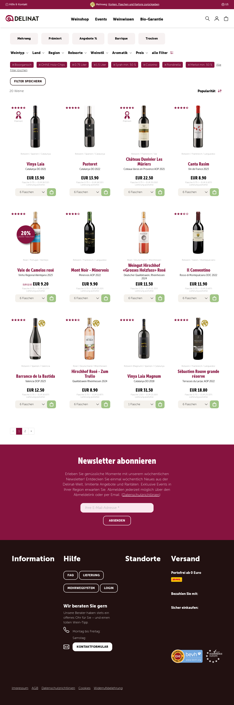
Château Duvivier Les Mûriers (144, 162)
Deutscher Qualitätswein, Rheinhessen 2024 (144, 276)
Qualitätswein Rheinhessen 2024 (89, 381)
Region (54, 53)
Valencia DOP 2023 (35, 381)
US (227, 4)
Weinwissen (123, 19)
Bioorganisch (23, 64)
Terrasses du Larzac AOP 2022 (198, 381)
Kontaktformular (92, 646)
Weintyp (17, 53)
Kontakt (18, 4)
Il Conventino (198, 270)
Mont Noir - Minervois (90, 270)
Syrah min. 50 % (126, 64)
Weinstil (97, 53)
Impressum (20, 688)
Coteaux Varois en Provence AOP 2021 (144, 169)
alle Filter (160, 53)
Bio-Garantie (151, 19)
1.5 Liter (101, 64)
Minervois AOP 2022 (90, 275)
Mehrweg (24, 38)
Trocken (152, 38)
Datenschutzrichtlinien (140, 495)
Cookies (84, 688)
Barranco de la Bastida (35, 376)
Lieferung (91, 575)
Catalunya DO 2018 (144, 381)
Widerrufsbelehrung (108, 688)
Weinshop (80, 19)
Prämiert (55, 38)
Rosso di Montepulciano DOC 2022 (198, 275)
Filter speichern (28, 81)
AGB (35, 688)
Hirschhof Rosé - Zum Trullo (89, 374)
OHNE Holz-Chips (53, 64)
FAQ (70, 575)
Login (109, 588)
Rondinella (174, 64)
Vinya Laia (35, 164)
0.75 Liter (80, 64)
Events (101, 19)
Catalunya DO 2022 (90, 169)
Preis (140, 53)
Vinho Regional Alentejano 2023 (35, 275)
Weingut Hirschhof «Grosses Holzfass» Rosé (144, 268)
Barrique (121, 38)
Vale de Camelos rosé (35, 270)
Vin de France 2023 (198, 169)
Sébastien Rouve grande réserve (198, 374)
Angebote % (88, 38)
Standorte (143, 558)
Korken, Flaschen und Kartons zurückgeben (133, 4)
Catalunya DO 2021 (35, 169)
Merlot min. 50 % (201, 64)
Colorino (151, 64)
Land (36, 53)
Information (33, 558)
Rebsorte (75, 53)
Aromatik (120, 53)
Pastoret (90, 164)
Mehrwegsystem (81, 588)
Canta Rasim (198, 164)
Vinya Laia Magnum (144, 376)
